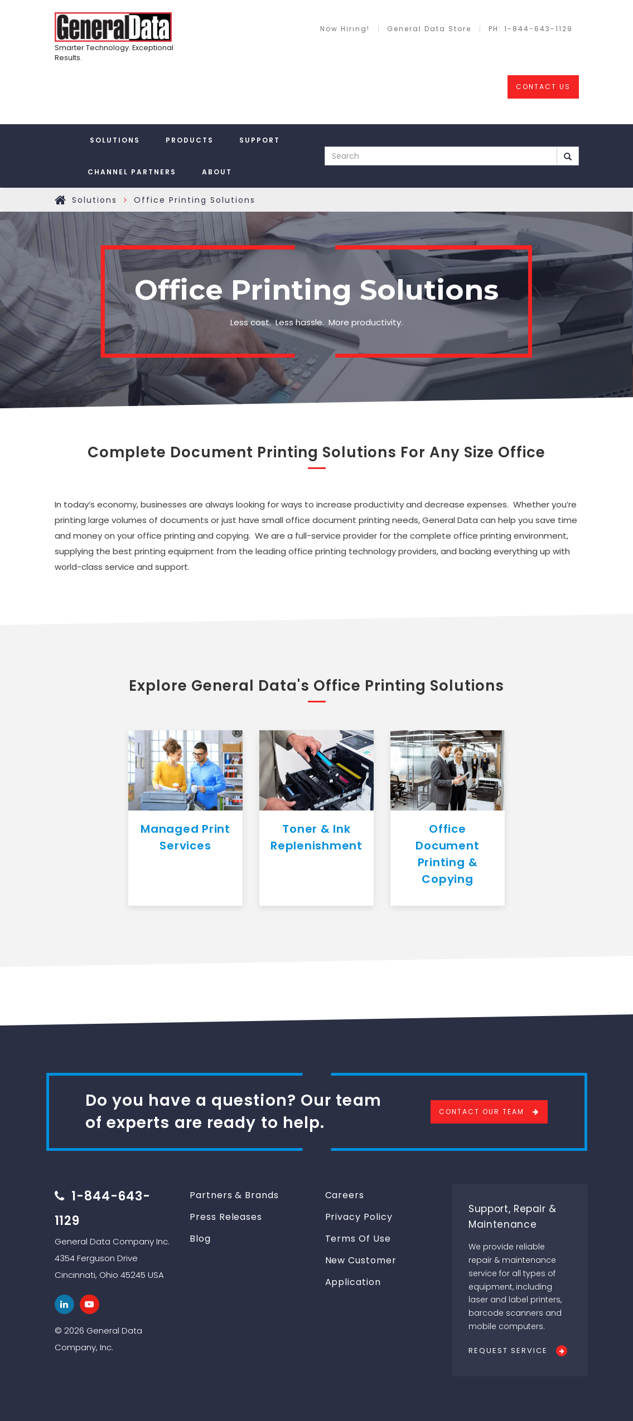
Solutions (115, 140)
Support (259, 140)
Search (568, 156)
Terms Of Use (358, 1238)
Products (190, 140)
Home (61, 200)
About (217, 172)
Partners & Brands (234, 1195)
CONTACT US (543, 86)
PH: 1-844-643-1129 (531, 29)
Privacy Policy (359, 1216)
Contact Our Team (481, 1111)
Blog (200, 1238)
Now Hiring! (345, 29)
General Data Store (429, 29)
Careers (345, 1195)
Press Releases (226, 1216)
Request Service (508, 1350)
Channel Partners (132, 172)
